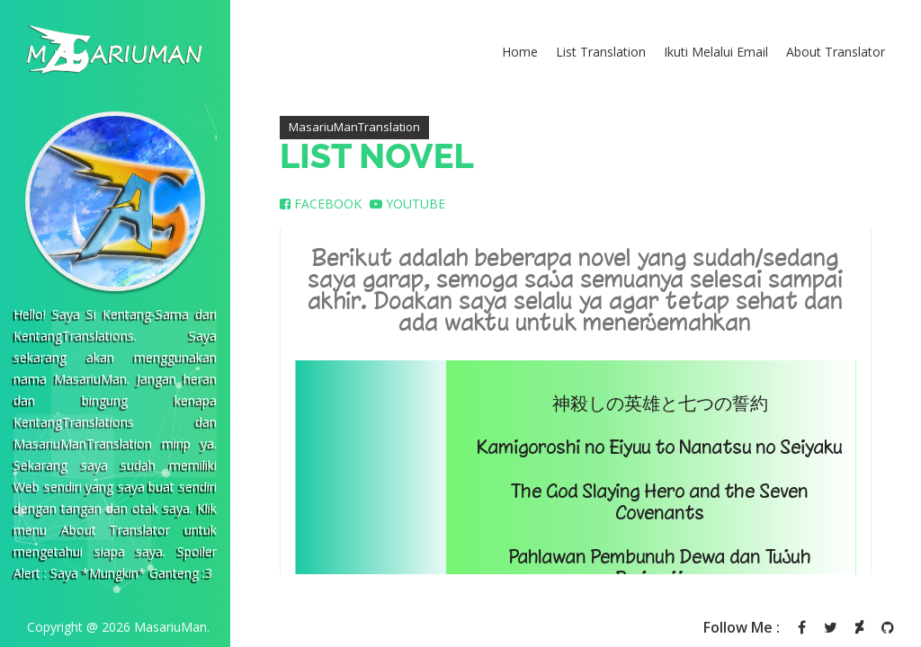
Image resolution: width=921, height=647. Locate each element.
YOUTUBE (407, 203)
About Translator (835, 51)
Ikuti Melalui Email (716, 51)
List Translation (601, 51)
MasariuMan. (172, 626)
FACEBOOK (321, 203)
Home (520, 51)
